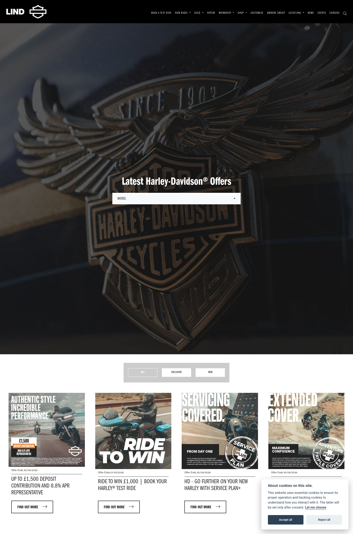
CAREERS (334, 13)
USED (197, 13)
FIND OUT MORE (27, 507)
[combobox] (176, 199)
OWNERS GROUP (276, 13)
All (143, 372)
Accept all (285, 519)
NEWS (311, 13)
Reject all (324, 519)
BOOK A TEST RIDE (161, 13)
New (210, 372)
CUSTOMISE (257, 13)
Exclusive (176, 372)
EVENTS (322, 13)
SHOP (241, 13)
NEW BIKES (181, 13)
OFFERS (211, 13)
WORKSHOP (225, 13)
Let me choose (315, 507)
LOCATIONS (295, 13)
